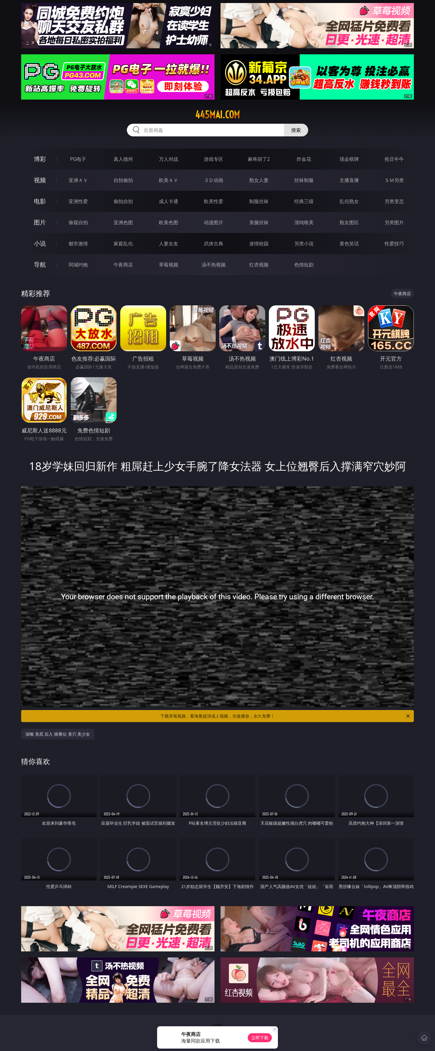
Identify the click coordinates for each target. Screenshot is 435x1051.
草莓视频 (168, 264)
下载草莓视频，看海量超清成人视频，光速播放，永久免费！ (285, 716)
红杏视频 (259, 264)
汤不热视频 (213, 264)
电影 (40, 201)
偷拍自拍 (123, 201)
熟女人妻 (259, 180)
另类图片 (394, 222)
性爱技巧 (394, 243)
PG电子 (78, 159)
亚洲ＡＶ (78, 180)
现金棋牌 (349, 159)
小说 (40, 243)
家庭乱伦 (123, 243)
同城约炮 (78, 264)
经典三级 (304, 201)
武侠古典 (213, 243)
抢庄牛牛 (394, 159)
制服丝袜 (259, 201)
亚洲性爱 (78, 201)
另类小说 (304, 243)
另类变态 (394, 201)
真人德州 (123, 159)
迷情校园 (259, 243)
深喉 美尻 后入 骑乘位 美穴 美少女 (57, 734)
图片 (40, 222)
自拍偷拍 (123, 180)
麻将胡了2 (259, 159)
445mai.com (217, 115)
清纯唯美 (304, 222)
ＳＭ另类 (394, 180)
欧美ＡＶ (168, 180)
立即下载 (259, 1037)
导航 (40, 264)
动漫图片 (213, 222)
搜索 (296, 130)
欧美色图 (168, 222)
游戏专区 (213, 159)
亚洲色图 (123, 222)
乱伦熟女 (349, 201)
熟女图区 (349, 222)
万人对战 (168, 159)
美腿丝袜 (259, 222)
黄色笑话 (349, 243)
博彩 (40, 159)
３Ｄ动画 (213, 180)
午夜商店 (123, 264)
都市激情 (78, 243)
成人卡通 (168, 201)
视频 (40, 180)
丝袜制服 (304, 180)
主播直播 (349, 180)
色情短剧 (304, 264)
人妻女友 (168, 243)
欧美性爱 (213, 201)
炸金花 (304, 159)
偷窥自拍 (78, 222)
